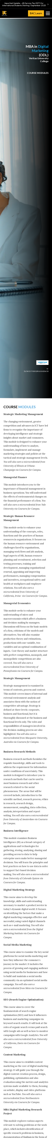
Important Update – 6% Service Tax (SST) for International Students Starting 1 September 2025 (25, 4)
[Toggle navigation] (48, 13)
